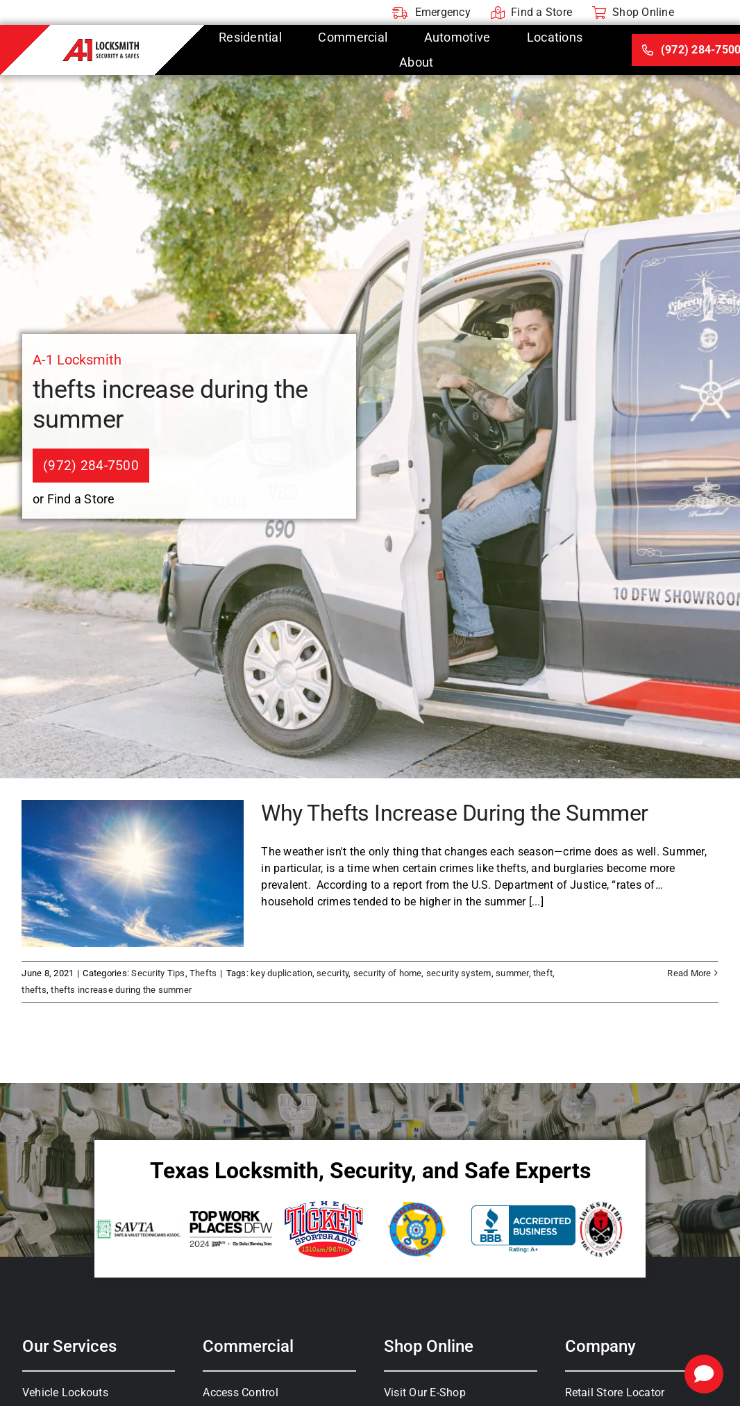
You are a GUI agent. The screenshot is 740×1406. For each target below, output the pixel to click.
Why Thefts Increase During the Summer (454, 813)
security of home (387, 973)
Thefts (203, 973)
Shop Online (428, 1346)
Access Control (240, 1392)
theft (543, 973)
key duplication (281, 973)
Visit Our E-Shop (425, 1392)
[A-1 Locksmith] (101, 44)
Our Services (69, 1346)
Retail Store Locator (615, 1392)
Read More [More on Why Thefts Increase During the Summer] (689, 973)
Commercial (248, 1346)
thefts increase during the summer (121, 990)
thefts (34, 990)
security (332, 973)
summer (512, 973)
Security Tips (158, 973)
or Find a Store (74, 499)
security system (458, 973)
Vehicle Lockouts (65, 1392)
